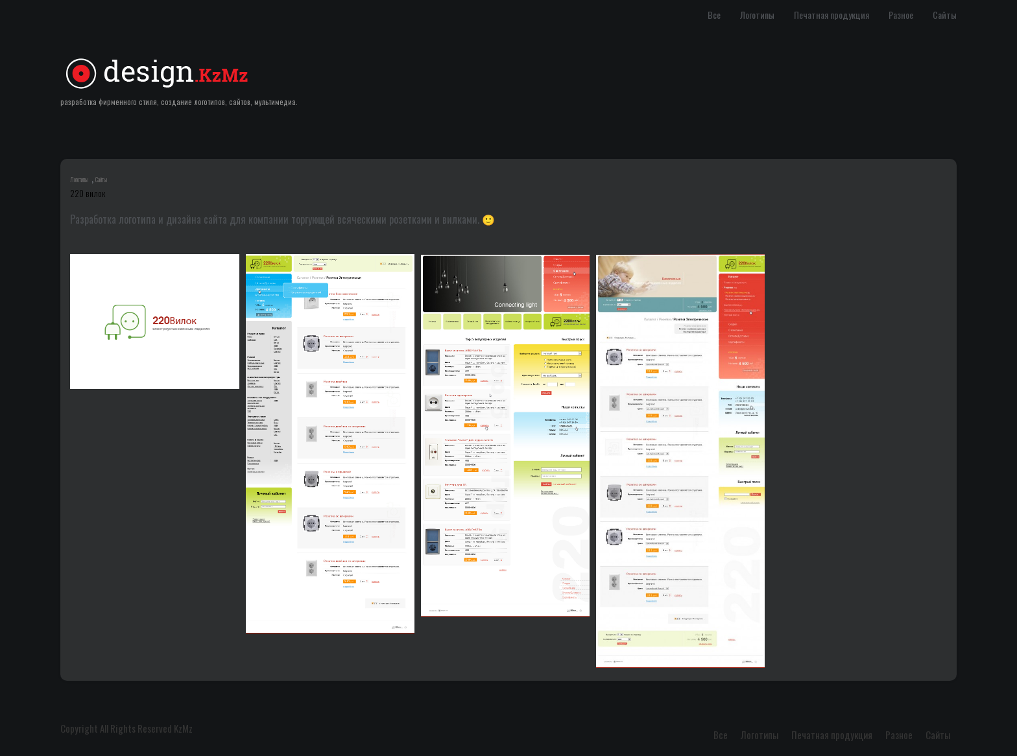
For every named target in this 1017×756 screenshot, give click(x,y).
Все (714, 14)
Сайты (945, 14)
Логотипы (757, 14)
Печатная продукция (831, 14)
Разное (901, 14)
